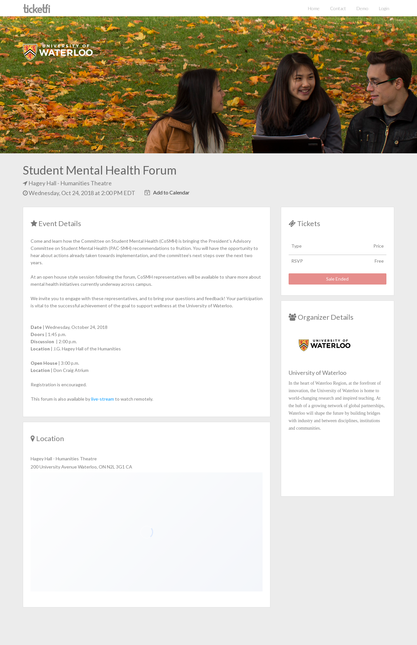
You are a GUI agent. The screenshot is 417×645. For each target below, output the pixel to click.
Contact (338, 8)
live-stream (103, 399)
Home (314, 8)
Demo (362, 8)
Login (384, 8)
